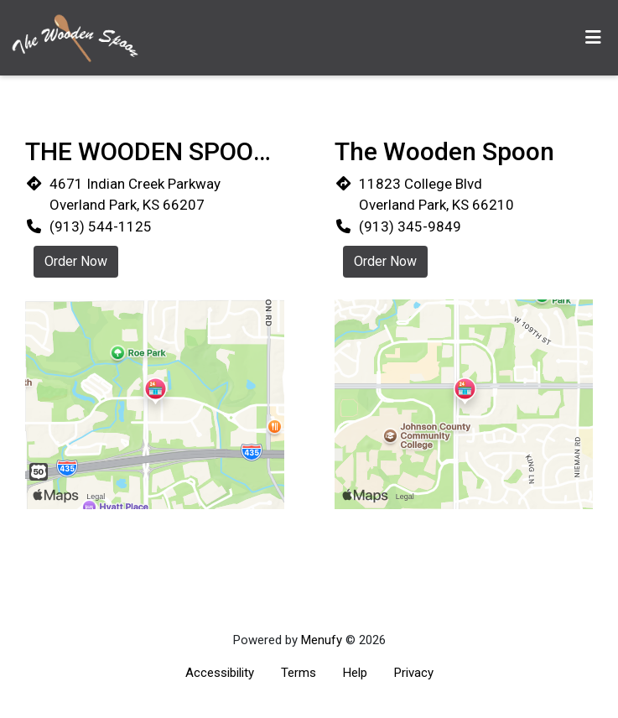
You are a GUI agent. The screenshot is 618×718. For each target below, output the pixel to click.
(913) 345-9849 (410, 226)
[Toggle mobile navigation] (593, 38)
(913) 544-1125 (100, 226)
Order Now (75, 261)
